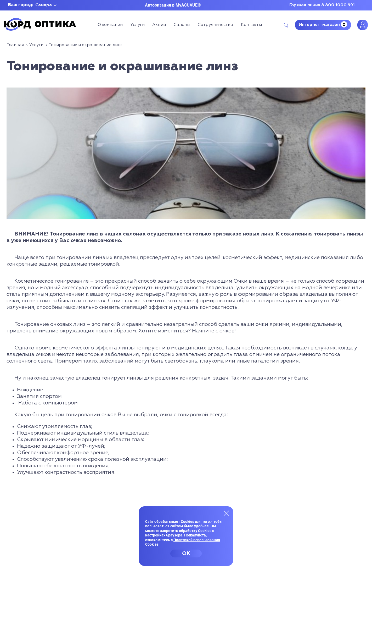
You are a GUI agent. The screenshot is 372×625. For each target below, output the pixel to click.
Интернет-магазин (323, 24)
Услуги (138, 25)
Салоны (182, 25)
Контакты (251, 25)
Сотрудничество (215, 25)
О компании (110, 25)
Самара (43, 5)
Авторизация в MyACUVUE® (173, 5)
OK (186, 553)
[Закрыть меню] (226, 513)
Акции (159, 25)
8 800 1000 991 (338, 5)
